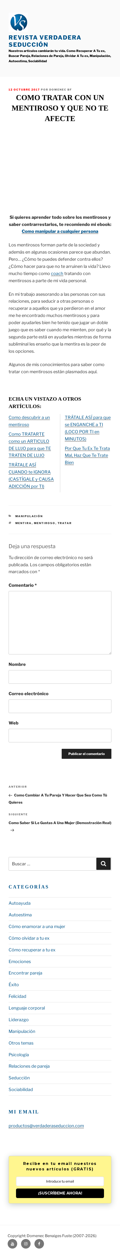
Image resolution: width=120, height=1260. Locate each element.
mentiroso (44, 523)
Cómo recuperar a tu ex (32, 949)
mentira (23, 523)
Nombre (17, 664)
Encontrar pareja (25, 972)
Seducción (19, 1077)
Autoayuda (20, 903)
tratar (65, 523)
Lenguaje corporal (27, 1007)
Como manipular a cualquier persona (60, 231)
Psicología (19, 1054)
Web (13, 722)
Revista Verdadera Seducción (45, 41)
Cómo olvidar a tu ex (29, 938)
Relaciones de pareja (29, 1066)
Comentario (23, 585)
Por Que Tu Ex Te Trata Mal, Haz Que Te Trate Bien (87, 455)
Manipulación (29, 516)
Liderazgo (19, 1019)
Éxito (14, 984)
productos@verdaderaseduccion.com (46, 1125)
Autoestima (20, 914)
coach (57, 273)
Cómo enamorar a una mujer (37, 926)
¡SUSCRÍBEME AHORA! (60, 1193)
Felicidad (17, 996)
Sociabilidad (21, 1089)
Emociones (20, 961)
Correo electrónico (29, 693)
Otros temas (21, 1043)
